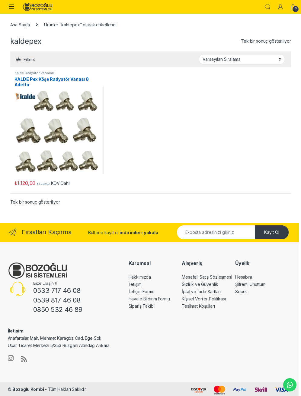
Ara (267, 7)
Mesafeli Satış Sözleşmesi (207, 277)
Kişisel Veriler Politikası (204, 298)
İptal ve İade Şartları (201, 291)
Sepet (241, 291)
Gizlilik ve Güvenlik (200, 284)
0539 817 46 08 (56, 300)
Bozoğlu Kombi (28, 389)
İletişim (135, 284)
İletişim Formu (142, 291)
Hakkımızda (140, 277)
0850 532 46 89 (57, 309)
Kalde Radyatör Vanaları (34, 73)
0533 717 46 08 (56, 290)
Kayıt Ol (271, 232)
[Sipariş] (242, 59)
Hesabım (243, 277)
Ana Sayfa (20, 24)
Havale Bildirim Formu (149, 298)
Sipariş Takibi (142, 306)
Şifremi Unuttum (250, 284)
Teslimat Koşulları (198, 306)
